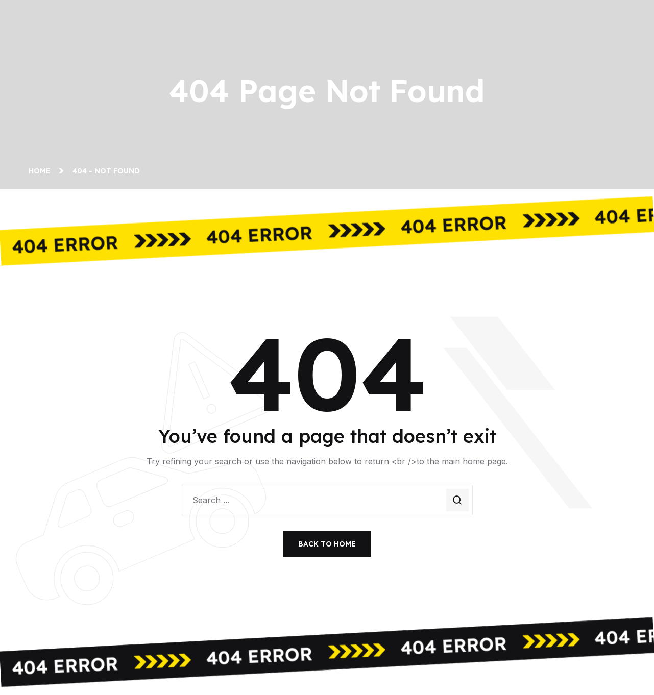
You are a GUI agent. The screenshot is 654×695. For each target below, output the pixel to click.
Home (42, 171)
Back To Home (327, 544)
